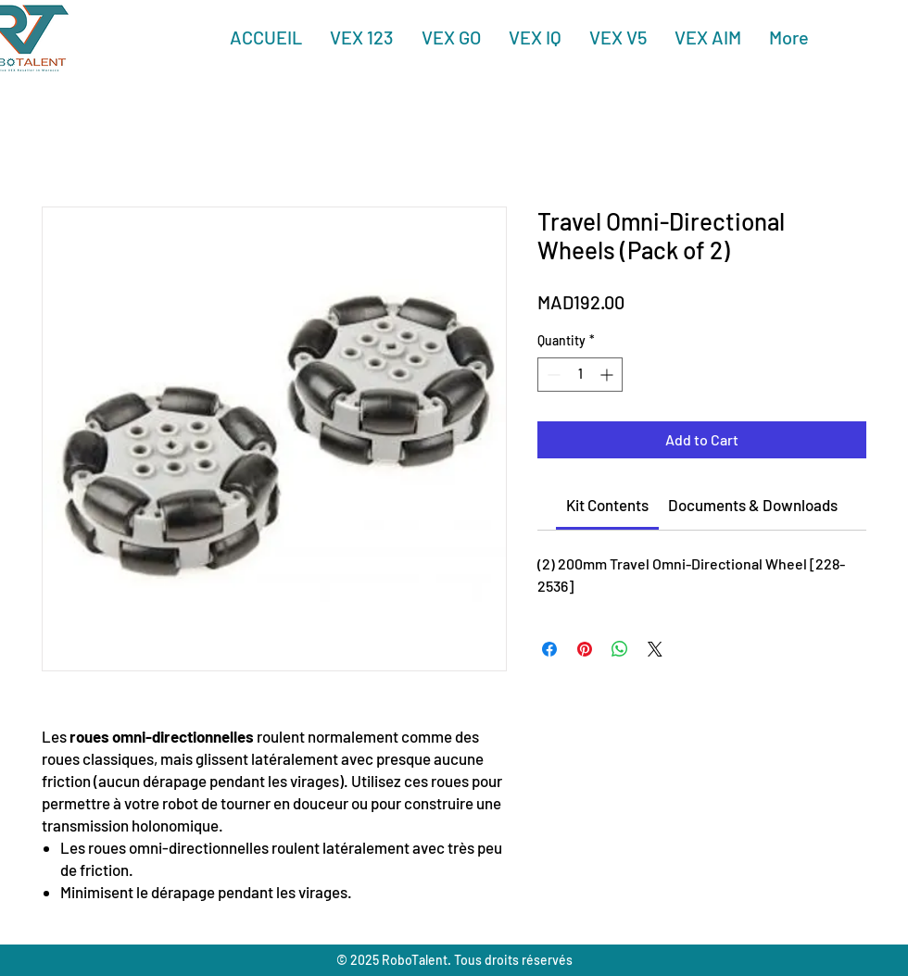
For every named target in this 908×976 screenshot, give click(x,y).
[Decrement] (551, 374)
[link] (607, 504)
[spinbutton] (580, 374)
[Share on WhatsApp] (620, 649)
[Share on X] (655, 649)
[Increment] (608, 374)
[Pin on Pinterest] (585, 649)
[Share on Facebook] (549, 649)
